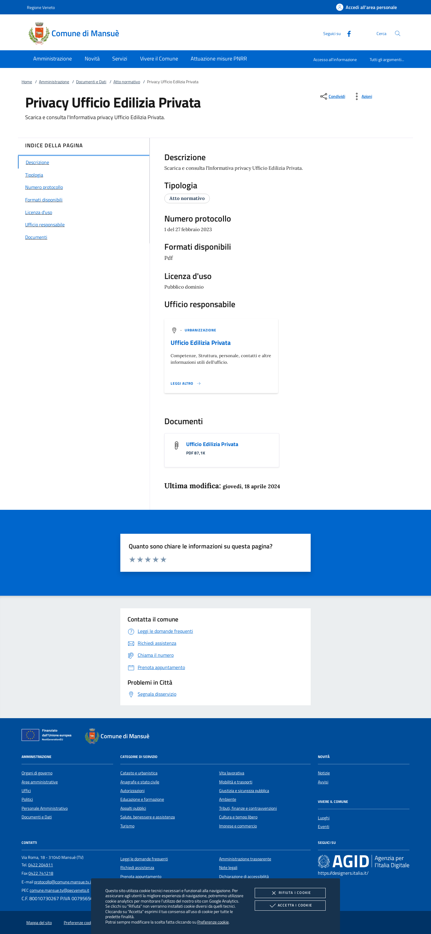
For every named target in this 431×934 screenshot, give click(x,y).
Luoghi (324, 818)
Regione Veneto (41, 7)
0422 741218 (40, 873)
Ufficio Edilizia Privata (201, 342)
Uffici (26, 790)
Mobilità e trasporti (235, 782)
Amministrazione (54, 81)
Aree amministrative (40, 782)
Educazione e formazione (142, 799)
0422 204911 (40, 865)
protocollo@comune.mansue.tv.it (63, 882)
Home (27, 81)
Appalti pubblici (133, 808)
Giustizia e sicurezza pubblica (244, 790)
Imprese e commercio (238, 826)
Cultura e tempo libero (238, 817)
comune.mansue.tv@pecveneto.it (59, 890)
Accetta (290, 905)
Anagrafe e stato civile (139, 782)
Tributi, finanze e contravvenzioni (248, 808)
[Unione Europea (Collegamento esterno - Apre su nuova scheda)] (48, 736)
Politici (27, 799)
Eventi (323, 826)
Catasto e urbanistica (138, 773)
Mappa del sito (39, 922)
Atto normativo (126, 81)
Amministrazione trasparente (245, 859)
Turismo (127, 826)
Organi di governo (37, 773)
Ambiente (227, 799)
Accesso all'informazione (335, 59)
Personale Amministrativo (45, 808)
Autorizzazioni (132, 790)
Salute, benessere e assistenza (147, 817)
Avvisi (323, 782)
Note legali (228, 867)
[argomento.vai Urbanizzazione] (200, 330)
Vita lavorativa (231, 773)
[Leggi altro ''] (186, 383)
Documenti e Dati (91, 81)
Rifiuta (290, 893)
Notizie (324, 773)
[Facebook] (347, 33)
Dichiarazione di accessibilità (244, 876)
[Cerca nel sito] (397, 33)
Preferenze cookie (213, 922)
